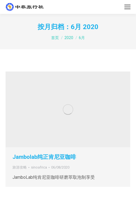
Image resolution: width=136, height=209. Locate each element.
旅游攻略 (19, 167)
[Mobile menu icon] (127, 7)
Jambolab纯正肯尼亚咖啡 (44, 157)
